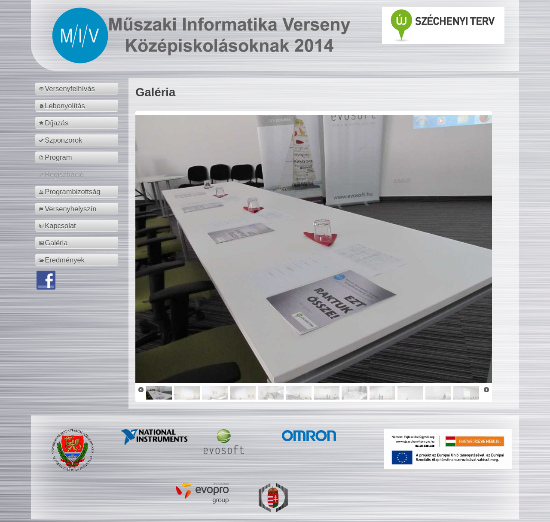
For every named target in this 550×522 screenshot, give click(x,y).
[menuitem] (78, 88)
